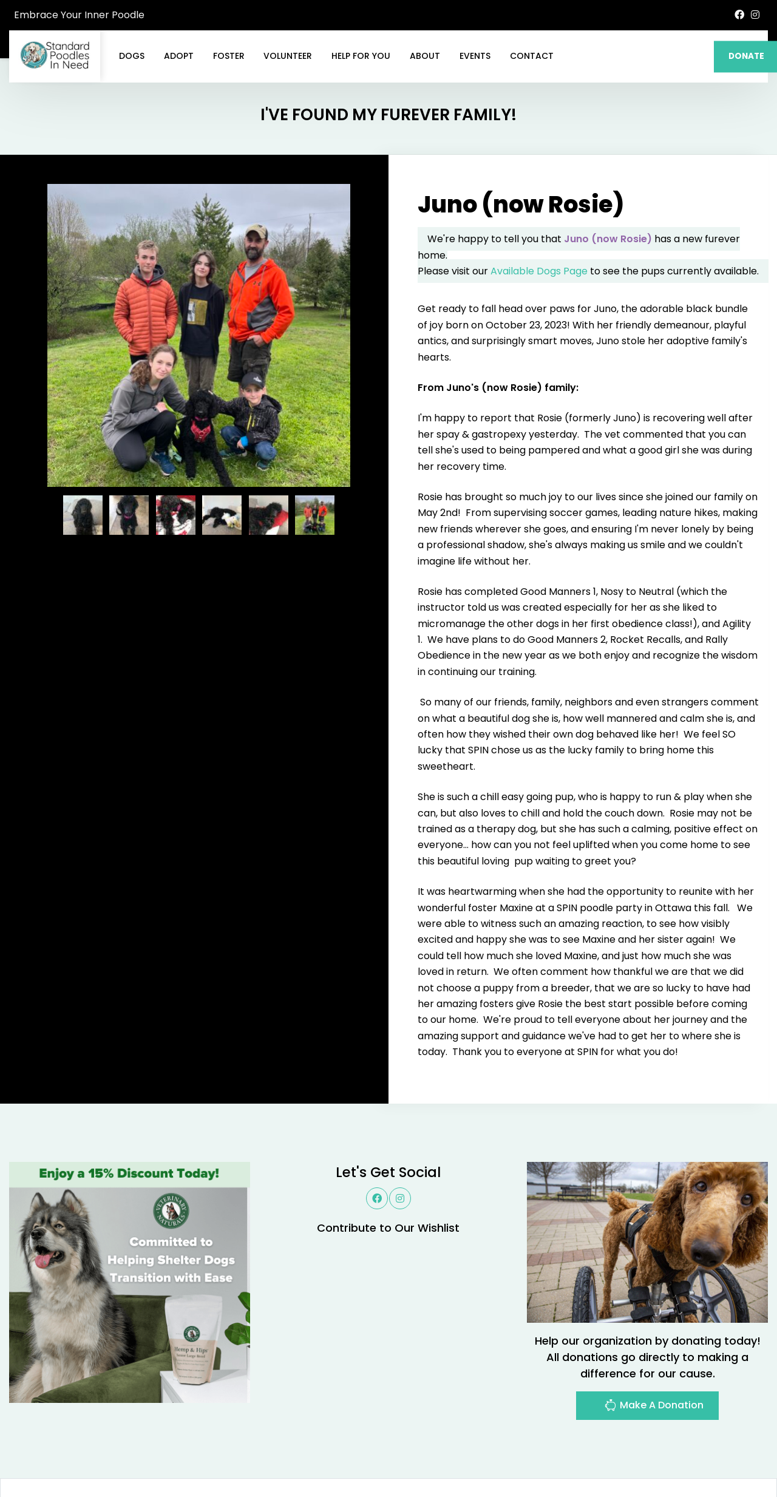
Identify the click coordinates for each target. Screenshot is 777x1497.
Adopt (179, 56)
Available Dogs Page (539, 213)
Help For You (360, 56)
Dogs (131, 56)
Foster (229, 56)
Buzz (419, 1458)
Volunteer (287, 56)
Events (475, 56)
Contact (532, 56)
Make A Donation (654, 1348)
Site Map (740, 1458)
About (425, 56)
